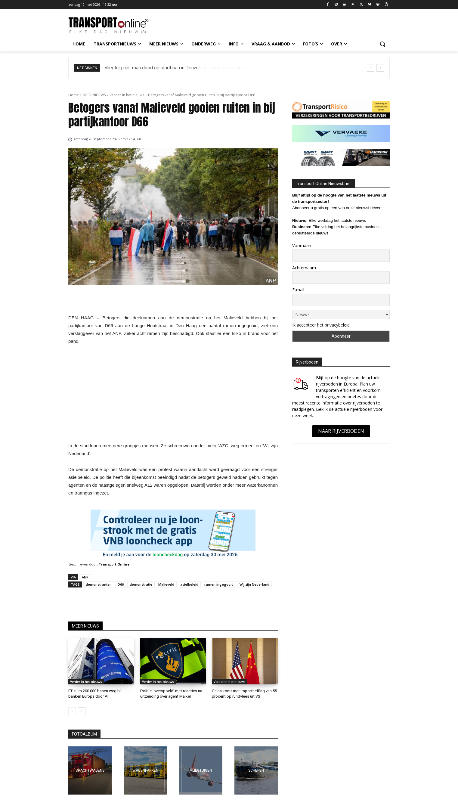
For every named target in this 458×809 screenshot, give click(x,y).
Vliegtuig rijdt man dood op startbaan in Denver (152, 67)
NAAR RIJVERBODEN (341, 431)
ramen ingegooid (219, 584)
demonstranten (99, 584)
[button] (382, 44)
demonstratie (141, 584)
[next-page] (81, 711)
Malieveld (166, 584)
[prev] (370, 68)
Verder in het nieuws (127, 95)
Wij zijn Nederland (254, 584)
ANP (85, 577)
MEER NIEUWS (94, 95)
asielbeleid (189, 584)
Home (73, 95)
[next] (380, 68)
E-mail (298, 290)
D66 (121, 584)
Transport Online (114, 564)
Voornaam (302, 245)
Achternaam (304, 268)
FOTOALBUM (84, 733)
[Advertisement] (173, 395)
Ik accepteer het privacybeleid (321, 325)
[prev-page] (72, 711)
